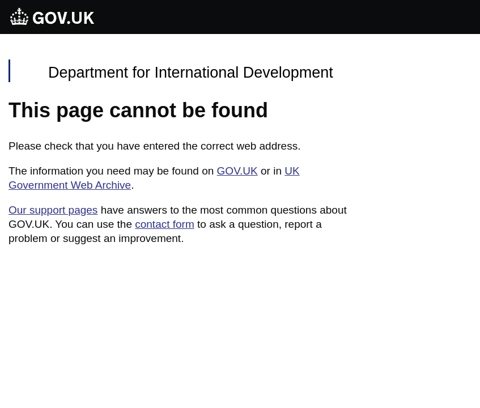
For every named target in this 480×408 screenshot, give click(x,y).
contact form (164, 224)
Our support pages (53, 210)
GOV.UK (237, 171)
